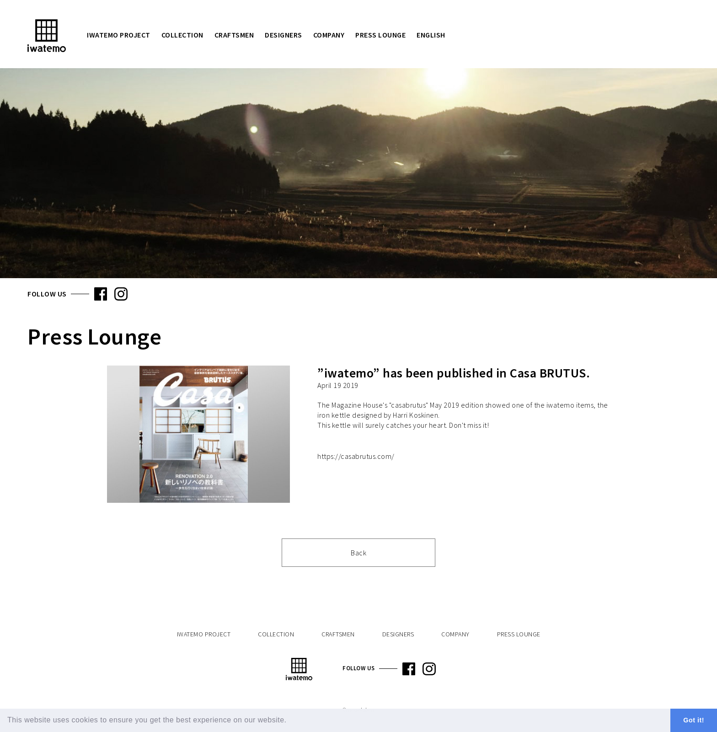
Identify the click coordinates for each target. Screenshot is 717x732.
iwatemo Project (118, 35)
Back (358, 552)
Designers (283, 35)
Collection (182, 35)
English (431, 35)
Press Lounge (380, 35)
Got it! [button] (693, 720)
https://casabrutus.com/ (356, 456)
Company (329, 35)
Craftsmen (234, 35)
